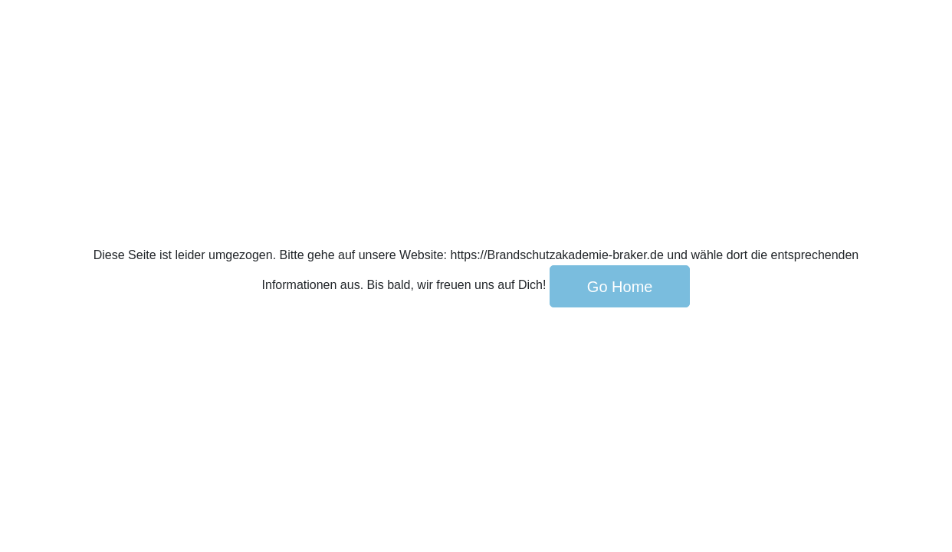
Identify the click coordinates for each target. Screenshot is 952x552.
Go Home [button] (620, 286)
